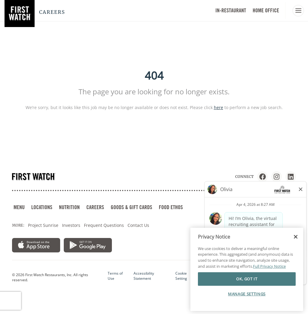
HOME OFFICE (266, 10)
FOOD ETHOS (171, 207)
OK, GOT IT (246, 279)
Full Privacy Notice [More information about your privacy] (269, 266)
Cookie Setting (181, 276)
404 (154, 75)
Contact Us (138, 225)
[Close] (295, 236)
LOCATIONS (41, 207)
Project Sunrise (43, 225)
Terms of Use (115, 276)
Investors (71, 225)
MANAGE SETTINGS (247, 294)
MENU (19, 207)
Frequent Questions (104, 225)
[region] (246, 269)
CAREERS (95, 207)
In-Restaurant (230, 10)
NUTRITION (69, 207)
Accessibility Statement (144, 276)
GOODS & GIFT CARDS (131, 207)
